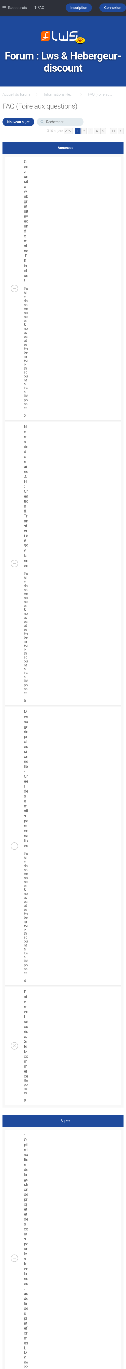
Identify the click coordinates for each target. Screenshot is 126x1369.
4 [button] (97, 131)
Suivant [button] (121, 131)
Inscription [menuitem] (78, 7)
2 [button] (84, 131)
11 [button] (114, 131)
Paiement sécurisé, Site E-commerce (26, 1034)
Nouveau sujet (18, 122)
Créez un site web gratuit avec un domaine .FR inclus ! (26, 221)
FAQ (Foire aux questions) (100, 94)
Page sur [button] (68, 131)
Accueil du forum (16, 94)
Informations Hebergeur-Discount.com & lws (59, 94)
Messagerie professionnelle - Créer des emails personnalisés (26, 778)
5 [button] (103, 131)
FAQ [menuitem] (39, 7)
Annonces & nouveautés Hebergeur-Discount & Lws (26, 350)
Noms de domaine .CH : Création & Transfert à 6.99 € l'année (26, 496)
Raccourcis (17, 7)
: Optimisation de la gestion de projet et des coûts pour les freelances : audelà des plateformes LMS (26, 1246)
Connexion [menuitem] (112, 7)
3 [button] (90, 131)
